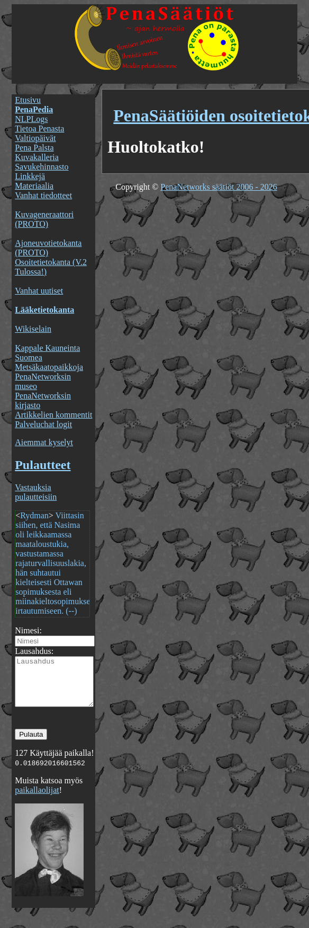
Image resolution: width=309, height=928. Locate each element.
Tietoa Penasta (39, 128)
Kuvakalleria (37, 157)
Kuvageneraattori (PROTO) (44, 219)
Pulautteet (42, 465)
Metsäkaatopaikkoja (49, 367)
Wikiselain (33, 328)
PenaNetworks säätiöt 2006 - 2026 (218, 186)
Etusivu (28, 99)
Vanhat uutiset (39, 290)
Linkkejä (30, 176)
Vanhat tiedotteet (43, 195)
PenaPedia (34, 109)
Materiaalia (34, 185)
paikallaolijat (37, 799)
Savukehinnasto (41, 166)
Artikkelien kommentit (53, 414)
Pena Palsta (34, 147)
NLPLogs (31, 118)
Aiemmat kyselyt (44, 442)
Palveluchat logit (43, 424)
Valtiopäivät (35, 138)
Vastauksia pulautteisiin (36, 492)
